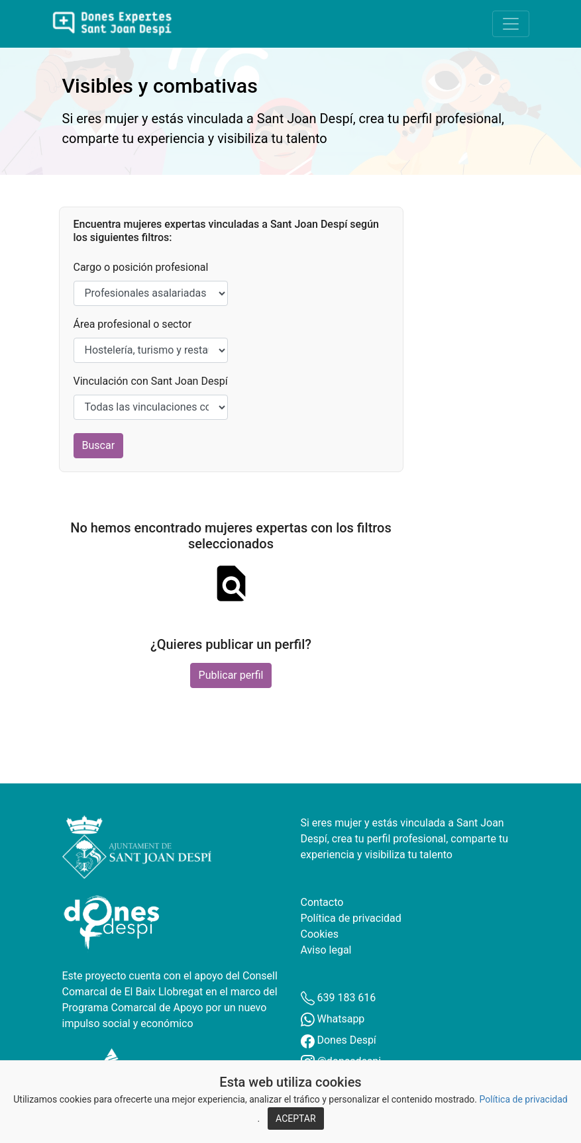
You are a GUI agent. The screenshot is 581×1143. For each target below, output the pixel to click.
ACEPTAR (296, 1118)
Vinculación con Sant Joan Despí (151, 381)
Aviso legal (326, 950)
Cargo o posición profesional (141, 267)
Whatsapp (333, 1019)
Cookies (320, 934)
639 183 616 (338, 997)
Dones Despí (338, 1040)
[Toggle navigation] (510, 24)
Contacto (322, 902)
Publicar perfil (231, 675)
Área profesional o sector (133, 324)
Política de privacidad (524, 1099)
